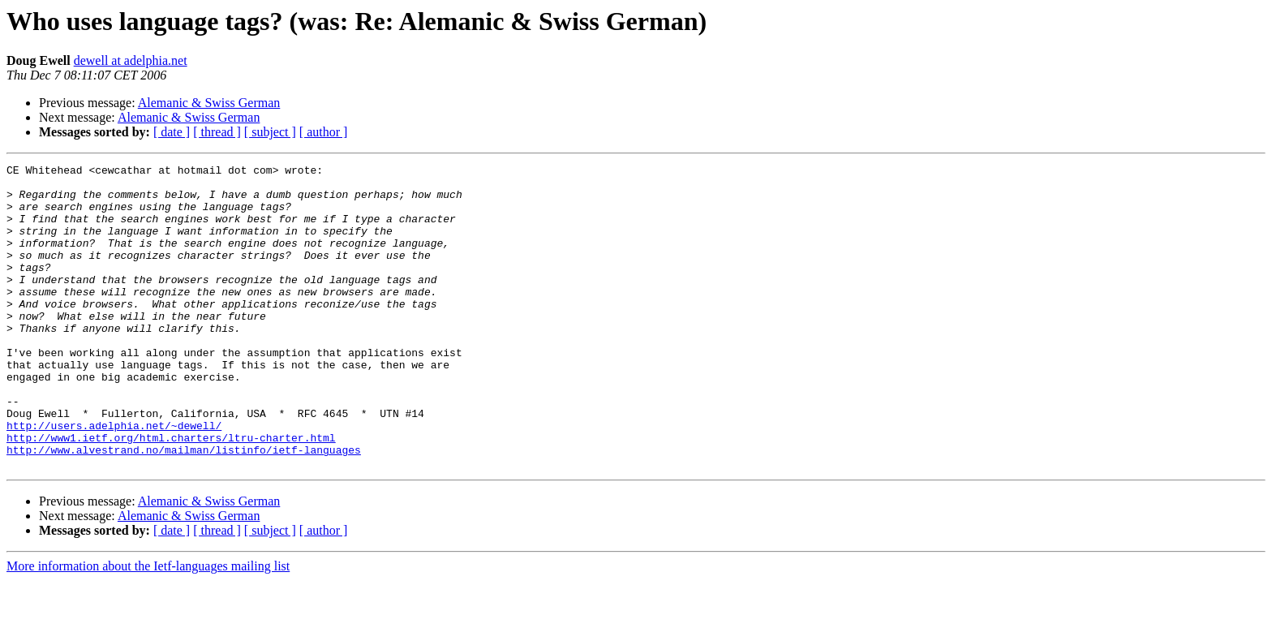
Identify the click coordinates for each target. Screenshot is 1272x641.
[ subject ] (270, 132)
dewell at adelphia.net (130, 60)
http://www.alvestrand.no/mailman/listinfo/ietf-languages (183, 508)
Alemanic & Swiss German (209, 103)
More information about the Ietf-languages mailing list (148, 627)
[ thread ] (217, 132)
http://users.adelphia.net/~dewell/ (113, 478)
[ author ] (323, 132)
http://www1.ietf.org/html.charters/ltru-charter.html (171, 493)
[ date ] (171, 132)
